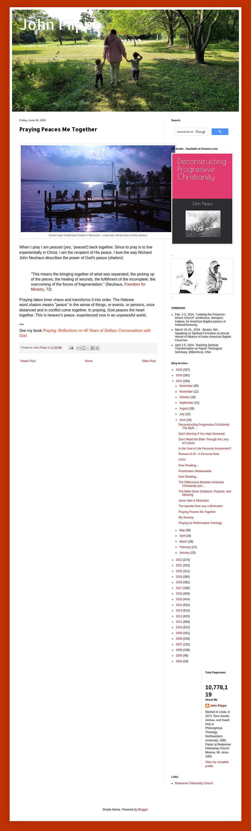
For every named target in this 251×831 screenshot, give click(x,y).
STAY (182, 460)
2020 (179, 571)
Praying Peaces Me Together (197, 512)
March (183, 541)
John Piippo (60, 24)
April (182, 535)
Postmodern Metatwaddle (195, 471)
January (184, 552)
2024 (179, 375)
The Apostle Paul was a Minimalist (201, 506)
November (186, 391)
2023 (179, 381)
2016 (179, 593)
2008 (179, 638)
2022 (179, 560)
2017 (179, 588)
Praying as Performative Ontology (200, 523)
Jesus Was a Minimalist (194, 500)
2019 (179, 576)
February (185, 547)
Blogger (143, 809)
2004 (179, 661)
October (184, 397)
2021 (179, 565)
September (186, 402)
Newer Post (28, 361)
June (182, 420)
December (186, 386)
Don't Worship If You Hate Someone (202, 434)
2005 (179, 655)
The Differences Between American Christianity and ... (201, 484)
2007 (179, 644)
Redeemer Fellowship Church (194, 783)
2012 (179, 616)
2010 (179, 627)
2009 (179, 633)
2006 (179, 650)
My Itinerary (186, 517)
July (182, 414)
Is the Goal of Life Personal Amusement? (205, 448)
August (184, 408)
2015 (179, 599)
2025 (179, 369)
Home (89, 361)
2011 (179, 621)
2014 (179, 605)
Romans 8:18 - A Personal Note (199, 454)
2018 (179, 582)
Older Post (149, 361)
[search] (191, 132)
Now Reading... (188, 465)
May (182, 530)
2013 (179, 610)
